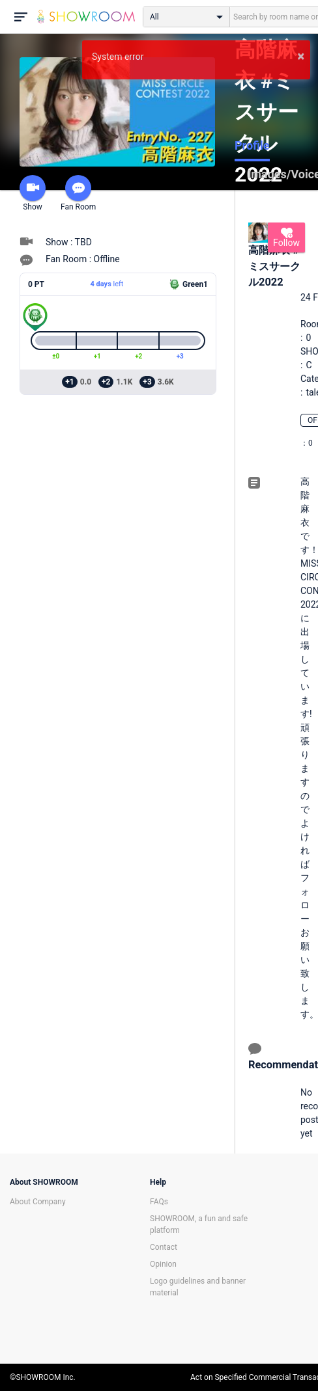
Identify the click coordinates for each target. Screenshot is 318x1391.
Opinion (163, 1264)
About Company (38, 1201)
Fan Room (78, 193)
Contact (163, 1247)
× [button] (300, 56)
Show (33, 193)
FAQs (159, 1201)
